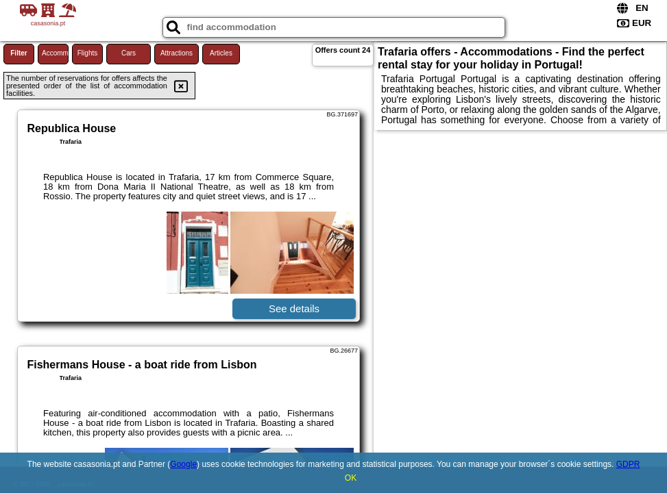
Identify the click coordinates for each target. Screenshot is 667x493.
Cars (128, 53)
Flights (87, 53)
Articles (221, 53)
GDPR (628, 464)
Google (183, 464)
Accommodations (55, 53)
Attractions (176, 53)
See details (294, 308)
